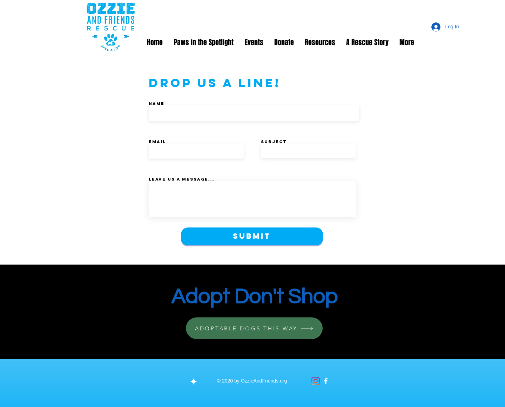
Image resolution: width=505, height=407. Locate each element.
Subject (274, 141)
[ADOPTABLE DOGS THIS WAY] (254, 328)
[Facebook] (326, 381)
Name (156, 103)
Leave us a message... (182, 179)
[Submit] (252, 236)
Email (157, 141)
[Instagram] (315, 381)
